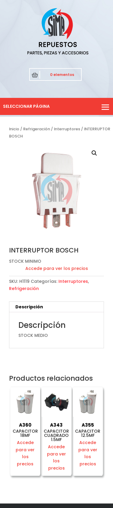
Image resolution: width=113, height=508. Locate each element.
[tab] (56, 307)
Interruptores (67, 129)
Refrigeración (36, 129)
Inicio (14, 129)
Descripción (29, 307)
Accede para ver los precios (56, 268)
